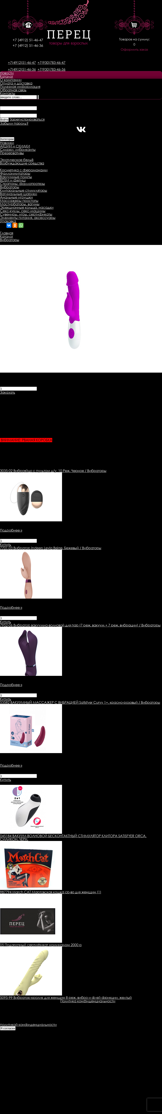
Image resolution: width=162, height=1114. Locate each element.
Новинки (7, 143)
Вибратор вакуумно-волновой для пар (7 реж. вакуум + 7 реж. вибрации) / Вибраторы (80, 625)
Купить (5, 544)
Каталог (6, 76)
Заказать (7, 392)
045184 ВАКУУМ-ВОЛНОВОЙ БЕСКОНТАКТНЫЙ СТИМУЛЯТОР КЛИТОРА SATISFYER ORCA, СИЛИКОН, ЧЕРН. (73, 837)
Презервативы (12, 153)
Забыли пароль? (14, 123)
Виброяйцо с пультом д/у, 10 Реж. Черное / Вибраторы (53, 471)
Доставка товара (50, 396)
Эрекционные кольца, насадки (27, 207)
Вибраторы (9, 187)
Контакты (7, 93)
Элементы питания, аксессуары (27, 218)
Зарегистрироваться (27, 119)
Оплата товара (82, 396)
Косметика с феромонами (24, 170)
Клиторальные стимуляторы (23, 190)
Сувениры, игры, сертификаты (26, 214)
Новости (7, 73)
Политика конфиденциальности (87, 1001)
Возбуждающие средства (22, 163)
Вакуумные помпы (16, 177)
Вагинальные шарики (18, 194)
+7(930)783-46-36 (51, 69)
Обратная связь (13, 90)
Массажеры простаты (19, 201)
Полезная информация (20, 86)
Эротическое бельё (16, 160)
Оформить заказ (134, 49)
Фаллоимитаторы (15, 173)
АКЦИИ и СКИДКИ (15, 146)
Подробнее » (11, 530)
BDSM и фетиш (13, 180)
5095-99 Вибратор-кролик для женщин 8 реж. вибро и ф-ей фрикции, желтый (66, 997)
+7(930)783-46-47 (51, 62)
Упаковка (8, 221)
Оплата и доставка (16, 83)
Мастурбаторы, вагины (19, 204)
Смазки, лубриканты (18, 149)
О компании (11, 80)
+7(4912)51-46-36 (22, 69)
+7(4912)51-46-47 (22, 62)
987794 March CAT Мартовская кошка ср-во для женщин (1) (50, 892)
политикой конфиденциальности (28, 1024)
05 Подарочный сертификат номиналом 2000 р (41, 945)
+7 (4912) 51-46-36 (28, 45)
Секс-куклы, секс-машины (22, 211)
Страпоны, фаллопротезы (22, 184)
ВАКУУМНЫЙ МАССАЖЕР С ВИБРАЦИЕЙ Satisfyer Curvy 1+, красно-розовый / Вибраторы (80, 702)
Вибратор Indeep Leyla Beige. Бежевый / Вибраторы (50, 548)
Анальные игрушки (16, 197)
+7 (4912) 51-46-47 (28, 40)
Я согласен (7, 1028)
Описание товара (15, 396)
